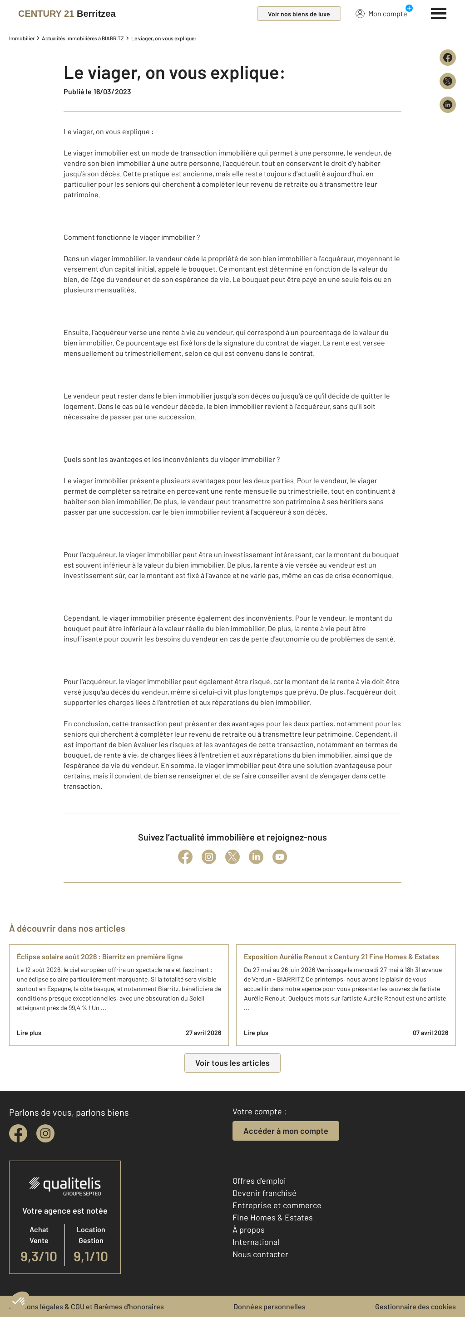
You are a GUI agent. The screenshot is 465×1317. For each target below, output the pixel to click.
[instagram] (45, 1133)
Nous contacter (260, 1254)
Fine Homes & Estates (272, 1217)
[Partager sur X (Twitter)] (448, 81)
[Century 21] (67, 13)
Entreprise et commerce (277, 1205)
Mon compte (381, 13)
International (255, 1242)
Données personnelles (269, 1306)
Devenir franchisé (264, 1193)
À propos (248, 1229)
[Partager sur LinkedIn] (448, 105)
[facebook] (18, 1133)
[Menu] (439, 12)
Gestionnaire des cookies (415, 1306)
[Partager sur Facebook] (448, 57)
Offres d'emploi (259, 1181)
